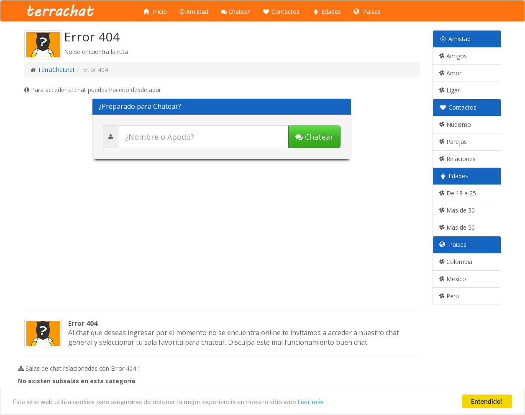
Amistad (193, 11)
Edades (326, 11)
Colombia (455, 262)
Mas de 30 (457, 210)
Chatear (235, 11)
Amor (450, 73)
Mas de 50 (457, 227)
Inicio (155, 11)
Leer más (310, 401)
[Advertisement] (222, 243)
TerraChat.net (56, 70)
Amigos (453, 56)
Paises (367, 11)
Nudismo (455, 124)
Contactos (281, 11)
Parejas (453, 142)
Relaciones (457, 159)
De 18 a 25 (457, 193)
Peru (449, 296)
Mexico (452, 279)
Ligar (449, 90)
